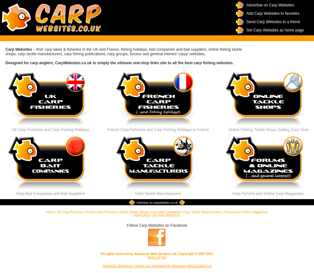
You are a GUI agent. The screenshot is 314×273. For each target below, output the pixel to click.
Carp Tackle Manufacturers (203, 212)
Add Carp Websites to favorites (272, 13)
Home (50, 212)
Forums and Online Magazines (246, 212)
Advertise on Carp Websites (270, 5)
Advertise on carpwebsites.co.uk (157, 202)
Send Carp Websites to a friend (273, 22)
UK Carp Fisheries (70, 212)
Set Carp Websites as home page (275, 30)
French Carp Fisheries (101, 212)
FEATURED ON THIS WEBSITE (157, 215)
